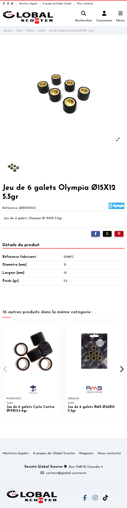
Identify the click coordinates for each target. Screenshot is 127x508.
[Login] (104, 17)
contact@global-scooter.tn (66, 473)
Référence (10, 208)
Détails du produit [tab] (21, 245)
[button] (5, 369)
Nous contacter (85, 4)
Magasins (86, 453)
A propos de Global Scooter (58, 4)
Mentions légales (28, 4)
